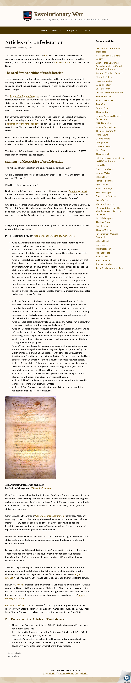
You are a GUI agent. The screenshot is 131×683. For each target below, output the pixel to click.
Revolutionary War (58, 14)
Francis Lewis (102, 134)
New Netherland (104, 96)
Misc (87, 30)
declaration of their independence (24, 123)
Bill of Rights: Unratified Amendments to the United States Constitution (109, 66)
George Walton (103, 173)
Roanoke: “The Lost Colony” (109, 73)
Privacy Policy (49, 673)
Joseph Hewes (102, 226)
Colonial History (103, 84)
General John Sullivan (106, 127)
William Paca (13, 656)
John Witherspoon (104, 218)
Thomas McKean (104, 230)
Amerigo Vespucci (78, 191)
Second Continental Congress (24, 96)
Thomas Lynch (102, 154)
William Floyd (102, 241)
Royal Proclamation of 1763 (109, 268)
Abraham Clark (103, 222)
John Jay (19, 584)
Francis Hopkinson (104, 169)
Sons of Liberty (14, 653)
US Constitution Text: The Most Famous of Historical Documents (108, 211)
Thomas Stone (103, 112)
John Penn (100, 150)
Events (58, 30)
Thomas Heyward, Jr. (106, 131)
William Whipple (103, 192)
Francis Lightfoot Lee (106, 196)
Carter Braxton (103, 146)
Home (44, 30)
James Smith (102, 200)
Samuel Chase (102, 256)
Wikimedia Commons (40, 488)
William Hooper (103, 248)
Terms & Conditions (65, 673)
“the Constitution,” (62, 62)
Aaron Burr (101, 104)
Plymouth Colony (104, 77)
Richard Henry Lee (104, 100)
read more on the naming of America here (54, 235)
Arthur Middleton (104, 180)
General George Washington (49, 515)
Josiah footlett (103, 252)
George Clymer (103, 108)
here (46, 55)
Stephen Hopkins (104, 264)
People (73, 30)
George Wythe (103, 138)
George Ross (102, 142)
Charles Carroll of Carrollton (109, 92)
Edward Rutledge (104, 188)
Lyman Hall (101, 165)
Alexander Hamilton (15, 605)
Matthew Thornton (105, 204)
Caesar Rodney (103, 88)
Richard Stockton (104, 81)
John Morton (102, 184)
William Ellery (102, 177)
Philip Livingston (103, 123)
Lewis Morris (102, 245)
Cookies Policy (81, 673)
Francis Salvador (103, 260)
